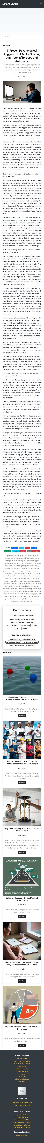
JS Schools (22, 1076)
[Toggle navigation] (40, 4)
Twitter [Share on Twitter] (22, 547)
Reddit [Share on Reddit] (28, 547)
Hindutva (22, 1074)
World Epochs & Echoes (22, 1125)
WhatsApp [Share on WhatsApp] (7, 551)
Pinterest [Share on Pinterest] (23, 551)
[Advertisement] (22, 21)
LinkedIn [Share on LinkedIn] (34, 547)
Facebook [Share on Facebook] (14, 547)
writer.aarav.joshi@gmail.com (22, 1103)
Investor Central (22, 1059)
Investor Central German (22, 1064)
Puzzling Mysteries (22, 1071)
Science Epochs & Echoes (22, 1122)
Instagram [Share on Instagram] (36, 551)
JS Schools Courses (22, 1079)
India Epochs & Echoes (22, 1127)
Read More (22, 716)
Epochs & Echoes (22, 1069)
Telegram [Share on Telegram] (15, 551)
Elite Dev (22, 1081)
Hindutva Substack (22, 1136)
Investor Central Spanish (22, 1061)
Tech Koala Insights (22, 1120)
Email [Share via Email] (29, 551)
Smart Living (22, 1066)
